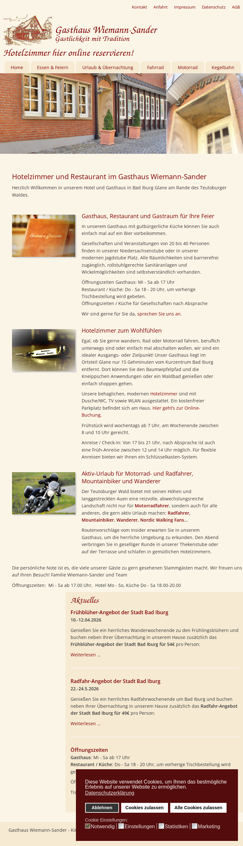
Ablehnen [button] (101, 807)
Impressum (185, 7)
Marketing (209, 826)
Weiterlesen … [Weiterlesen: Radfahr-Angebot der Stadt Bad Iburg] (86, 723)
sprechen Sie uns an (159, 314)
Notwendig (103, 826)
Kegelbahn (223, 67)
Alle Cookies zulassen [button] (198, 807)
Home (17, 67)
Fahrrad (155, 67)
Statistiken (176, 826)
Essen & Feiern (52, 67)
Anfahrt (160, 7)
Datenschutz (214, 7)
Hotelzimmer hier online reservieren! (68, 53)
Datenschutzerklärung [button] (109, 793)
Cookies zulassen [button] (144, 807)
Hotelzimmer (164, 394)
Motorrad (188, 67)
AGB (236, 7)
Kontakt (139, 7)
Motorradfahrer (152, 506)
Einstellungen (139, 826)
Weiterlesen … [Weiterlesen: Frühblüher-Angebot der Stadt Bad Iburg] (86, 655)
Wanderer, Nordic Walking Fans (150, 520)
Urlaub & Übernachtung (107, 67)
